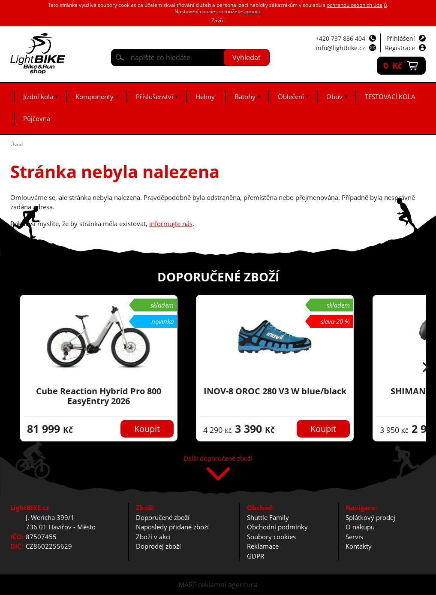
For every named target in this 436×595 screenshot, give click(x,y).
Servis (354, 536)
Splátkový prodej (370, 517)
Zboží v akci (153, 536)
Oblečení (291, 96)
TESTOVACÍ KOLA (390, 96)
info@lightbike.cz (340, 48)
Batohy (245, 96)
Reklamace (263, 546)
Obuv (334, 96)
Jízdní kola (38, 96)
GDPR (255, 556)
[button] (426, 368)
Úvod (16, 144)
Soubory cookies (271, 536)
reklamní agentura (228, 584)
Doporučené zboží (162, 517)
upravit (252, 11)
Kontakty (359, 546)
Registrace (400, 48)
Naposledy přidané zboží (172, 527)
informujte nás (170, 223)
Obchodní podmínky (277, 527)
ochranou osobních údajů (357, 5)
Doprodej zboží (158, 546)
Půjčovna (36, 118)
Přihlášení (400, 38)
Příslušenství (154, 96)
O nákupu (360, 527)
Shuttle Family (268, 517)
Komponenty (94, 96)
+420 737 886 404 (340, 38)
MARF (187, 584)
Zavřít (218, 20)
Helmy (205, 96)
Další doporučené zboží (218, 458)
